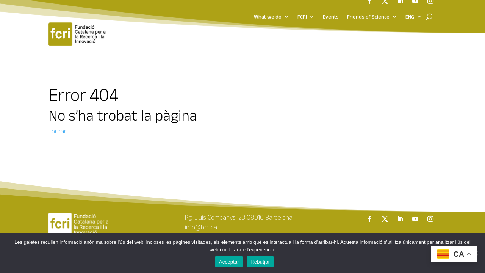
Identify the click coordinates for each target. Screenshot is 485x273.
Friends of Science (368, 8)
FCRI (302, 8)
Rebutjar (260, 262)
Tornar (57, 131)
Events (331, 8)
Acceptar (229, 262)
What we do (268, 8)
